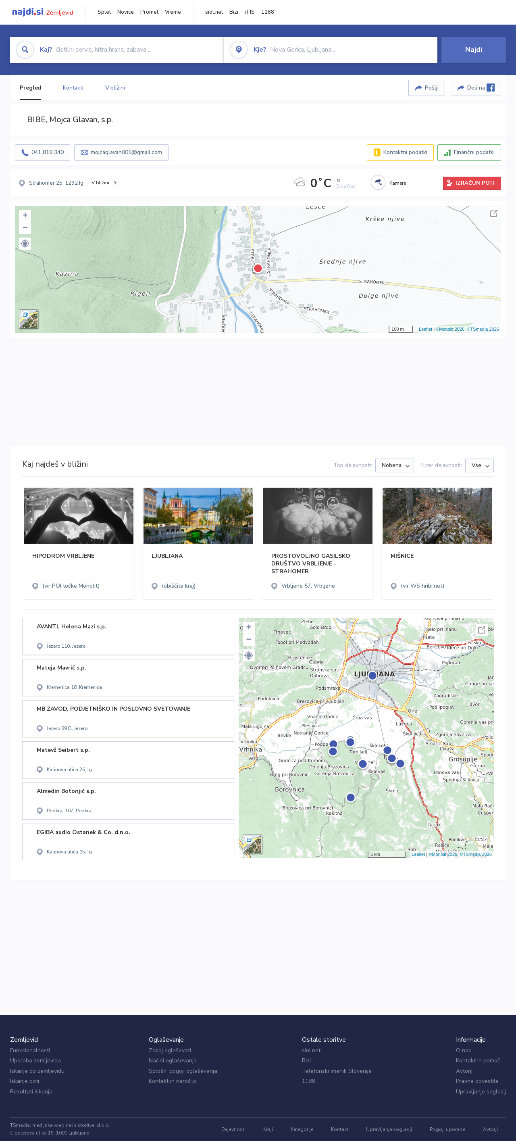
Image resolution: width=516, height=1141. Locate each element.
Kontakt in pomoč (478, 1060)
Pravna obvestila (477, 1081)
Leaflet (425, 329)
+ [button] (25, 216)
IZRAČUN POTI (475, 183)
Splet (104, 12)
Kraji (268, 1129)
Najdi (473, 49)
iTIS (250, 12)
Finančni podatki (474, 152)
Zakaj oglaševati (170, 1050)
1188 (267, 12)
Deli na (481, 87)
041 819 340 (47, 152)
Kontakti (73, 88)
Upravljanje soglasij (481, 1091)
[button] (25, 244)
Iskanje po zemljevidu (37, 1071)
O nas (463, 1050)
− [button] (25, 228)
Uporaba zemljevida (35, 1060)
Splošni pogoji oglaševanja (183, 1071)
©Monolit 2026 (450, 329)
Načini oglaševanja (173, 1060)
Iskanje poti (24, 1081)
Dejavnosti (233, 1129)
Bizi (233, 12)
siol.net (214, 12)
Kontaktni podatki (405, 152)
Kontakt (339, 1129)
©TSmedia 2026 (483, 329)
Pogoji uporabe (447, 1129)
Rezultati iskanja (31, 1091)
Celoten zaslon (494, 213)
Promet (149, 12)
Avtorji (464, 1071)
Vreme (173, 12)
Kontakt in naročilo (172, 1081)
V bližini (115, 88)
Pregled (30, 88)
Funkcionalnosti (30, 1050)
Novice (125, 12)
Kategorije (302, 1129)
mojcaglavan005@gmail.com (126, 152)
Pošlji (432, 88)
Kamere (397, 183)
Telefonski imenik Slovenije (337, 1071)
